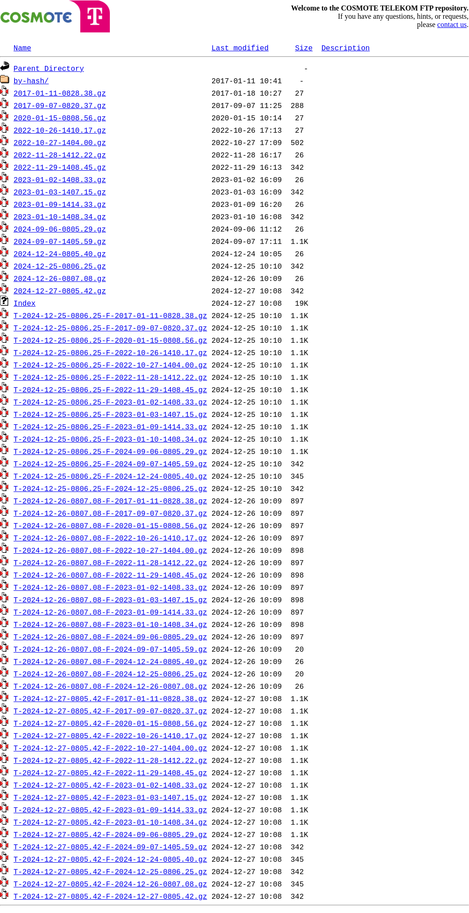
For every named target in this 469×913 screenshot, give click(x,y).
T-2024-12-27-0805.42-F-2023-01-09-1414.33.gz (110, 810)
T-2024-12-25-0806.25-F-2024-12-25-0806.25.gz (110, 488)
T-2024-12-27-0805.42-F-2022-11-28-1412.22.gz (110, 760)
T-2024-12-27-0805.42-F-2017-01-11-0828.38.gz (110, 698)
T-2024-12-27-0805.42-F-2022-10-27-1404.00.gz (110, 748)
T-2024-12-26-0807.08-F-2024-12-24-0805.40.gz (110, 661)
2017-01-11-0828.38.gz (60, 93)
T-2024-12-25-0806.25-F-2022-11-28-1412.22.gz (110, 377)
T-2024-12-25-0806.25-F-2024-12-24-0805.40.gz (110, 476)
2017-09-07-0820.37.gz (60, 105)
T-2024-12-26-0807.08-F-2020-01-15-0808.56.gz (110, 525)
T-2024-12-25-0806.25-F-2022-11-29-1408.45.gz (110, 389)
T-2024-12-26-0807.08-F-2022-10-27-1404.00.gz (110, 550)
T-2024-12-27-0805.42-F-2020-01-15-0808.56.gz (110, 723)
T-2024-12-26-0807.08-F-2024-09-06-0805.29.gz (110, 637)
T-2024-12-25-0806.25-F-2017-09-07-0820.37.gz (110, 328)
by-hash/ (31, 81)
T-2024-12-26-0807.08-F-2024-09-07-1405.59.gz (110, 649)
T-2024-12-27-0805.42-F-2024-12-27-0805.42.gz (110, 896)
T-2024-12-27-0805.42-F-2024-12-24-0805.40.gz (110, 859)
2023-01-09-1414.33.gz (60, 204)
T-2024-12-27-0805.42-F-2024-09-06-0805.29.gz (110, 834)
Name (22, 48)
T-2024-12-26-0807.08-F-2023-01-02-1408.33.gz (110, 587)
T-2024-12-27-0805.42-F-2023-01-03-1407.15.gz (110, 797)
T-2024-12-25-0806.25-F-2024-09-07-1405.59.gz (110, 464)
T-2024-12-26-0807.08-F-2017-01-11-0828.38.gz (110, 501)
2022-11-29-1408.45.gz (60, 167)
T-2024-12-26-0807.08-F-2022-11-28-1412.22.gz (110, 562)
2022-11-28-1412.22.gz (60, 155)
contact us (452, 24)
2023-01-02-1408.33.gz (60, 179)
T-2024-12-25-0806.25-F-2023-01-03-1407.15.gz (110, 414)
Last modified (240, 48)
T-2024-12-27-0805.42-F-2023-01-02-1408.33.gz (110, 785)
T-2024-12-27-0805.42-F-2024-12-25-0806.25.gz (110, 871)
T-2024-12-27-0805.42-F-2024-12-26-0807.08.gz (110, 884)
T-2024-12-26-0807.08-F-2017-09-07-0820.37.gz (110, 513)
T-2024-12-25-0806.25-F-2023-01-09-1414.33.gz (110, 426)
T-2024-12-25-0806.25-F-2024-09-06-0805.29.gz (110, 451)
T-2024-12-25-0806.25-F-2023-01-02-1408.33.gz (110, 402)
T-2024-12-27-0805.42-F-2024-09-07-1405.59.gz (110, 847)
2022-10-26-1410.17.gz (60, 130)
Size (303, 48)
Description (346, 48)
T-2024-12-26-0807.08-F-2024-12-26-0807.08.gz (110, 686)
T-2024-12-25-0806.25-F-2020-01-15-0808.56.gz (110, 340)
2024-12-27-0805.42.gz (60, 291)
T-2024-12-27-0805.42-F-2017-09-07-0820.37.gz (110, 711)
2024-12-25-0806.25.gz (60, 266)
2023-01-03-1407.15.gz (60, 192)
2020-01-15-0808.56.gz (60, 118)
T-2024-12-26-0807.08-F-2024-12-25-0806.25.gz (110, 674)
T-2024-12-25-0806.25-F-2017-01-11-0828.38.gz (110, 315)
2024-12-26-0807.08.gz (60, 278)
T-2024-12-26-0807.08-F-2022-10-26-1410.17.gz (110, 538)
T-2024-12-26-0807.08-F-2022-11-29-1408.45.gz (110, 575)
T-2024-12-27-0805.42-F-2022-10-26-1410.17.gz (110, 735)
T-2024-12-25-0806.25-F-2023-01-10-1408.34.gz (110, 439)
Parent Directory (49, 68)
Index (25, 303)
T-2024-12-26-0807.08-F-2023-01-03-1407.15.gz (110, 599)
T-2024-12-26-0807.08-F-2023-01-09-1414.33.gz (110, 612)
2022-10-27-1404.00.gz (60, 142)
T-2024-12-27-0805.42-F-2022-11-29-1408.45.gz (110, 772)
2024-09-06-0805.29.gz (60, 229)
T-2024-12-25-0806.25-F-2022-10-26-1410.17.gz (110, 352)
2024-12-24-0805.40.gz (60, 254)
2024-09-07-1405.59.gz (60, 241)
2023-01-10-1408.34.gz (60, 216)
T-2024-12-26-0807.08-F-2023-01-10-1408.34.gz (110, 624)
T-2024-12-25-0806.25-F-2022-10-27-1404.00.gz (110, 365)
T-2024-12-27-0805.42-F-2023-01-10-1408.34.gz (110, 822)
